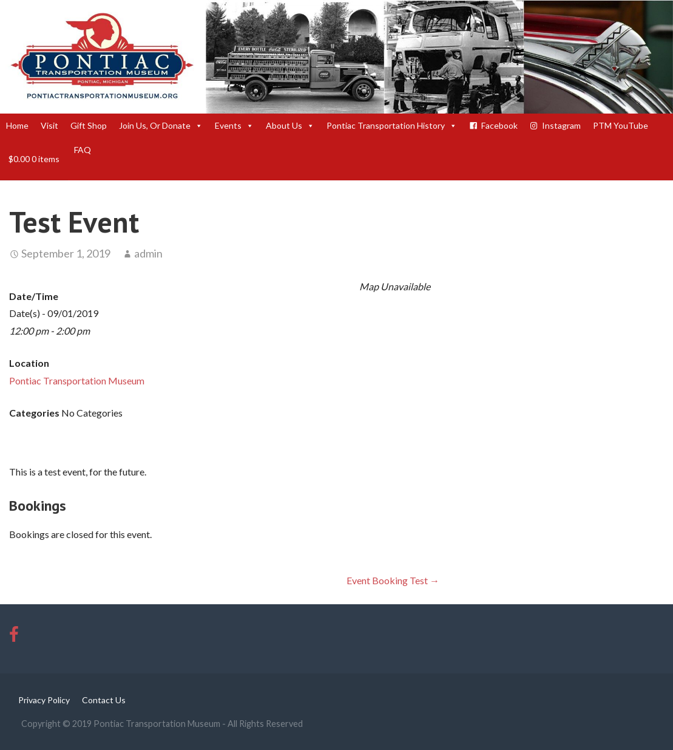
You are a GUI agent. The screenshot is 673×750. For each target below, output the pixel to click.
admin (148, 253)
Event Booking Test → (393, 580)
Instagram (561, 125)
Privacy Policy (44, 700)
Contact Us (104, 700)
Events (234, 125)
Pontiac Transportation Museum (76, 380)
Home (17, 125)
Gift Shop (88, 125)
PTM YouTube (620, 125)
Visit (49, 125)
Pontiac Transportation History (391, 125)
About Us (290, 125)
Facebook (499, 125)
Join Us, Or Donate (161, 125)
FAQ (82, 150)
